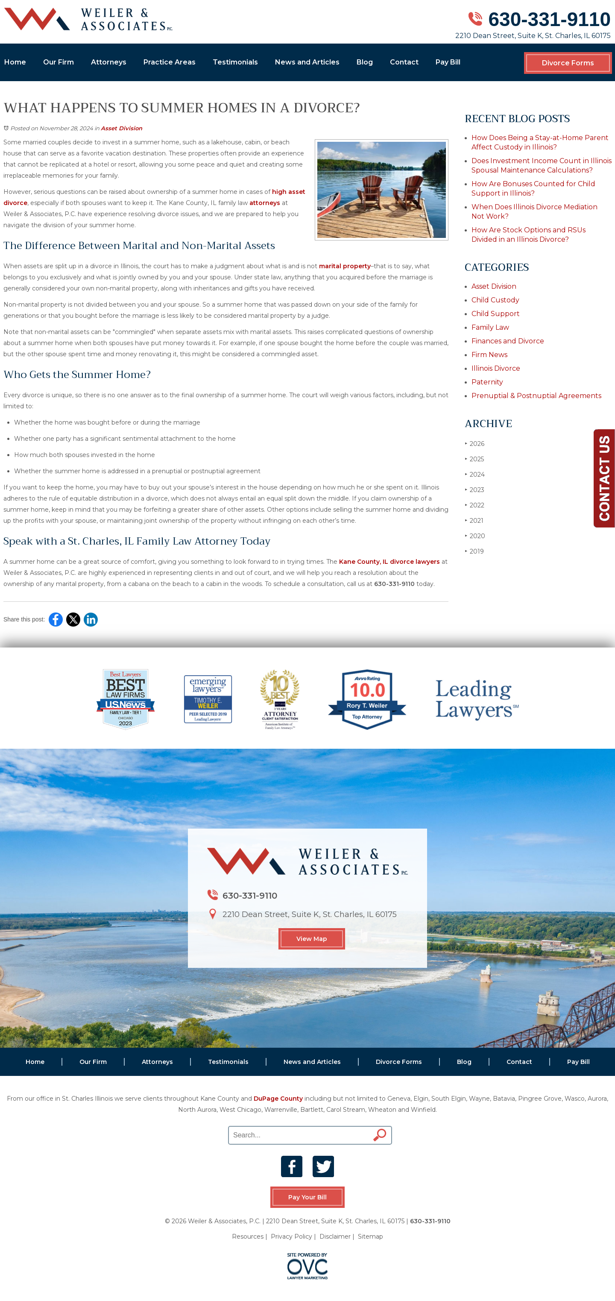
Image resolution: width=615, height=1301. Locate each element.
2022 (474, 505)
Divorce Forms (568, 63)
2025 (474, 459)
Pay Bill (448, 62)
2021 (474, 520)
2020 (475, 535)
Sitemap (370, 1236)
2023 (474, 489)
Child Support (496, 314)
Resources (248, 1236)
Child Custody (495, 300)
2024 (475, 474)
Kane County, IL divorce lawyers (389, 562)
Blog (365, 62)
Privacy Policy (291, 1236)
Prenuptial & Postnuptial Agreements (536, 396)
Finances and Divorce (508, 341)
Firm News (489, 355)
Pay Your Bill (307, 1197)
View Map (311, 939)
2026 (474, 443)
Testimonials (235, 62)
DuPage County (278, 1098)
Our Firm (58, 62)
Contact (404, 62)
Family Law (490, 327)
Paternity (487, 382)
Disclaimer (335, 1236)
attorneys (264, 203)
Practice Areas (170, 62)
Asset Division (121, 128)
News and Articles (307, 62)
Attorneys (108, 62)
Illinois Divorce (496, 368)
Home (15, 62)
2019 (474, 551)
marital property (345, 266)
